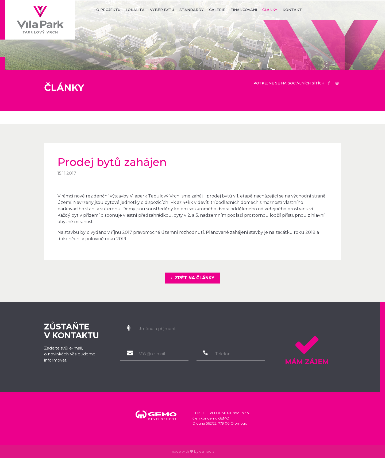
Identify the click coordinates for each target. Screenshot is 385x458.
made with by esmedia (192, 451)
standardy (191, 9)
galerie (217, 9)
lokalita (135, 9)
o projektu (108, 9)
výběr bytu (162, 9)
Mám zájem (307, 348)
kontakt (292, 9)
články (269, 9)
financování (243, 9)
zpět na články (192, 277)
